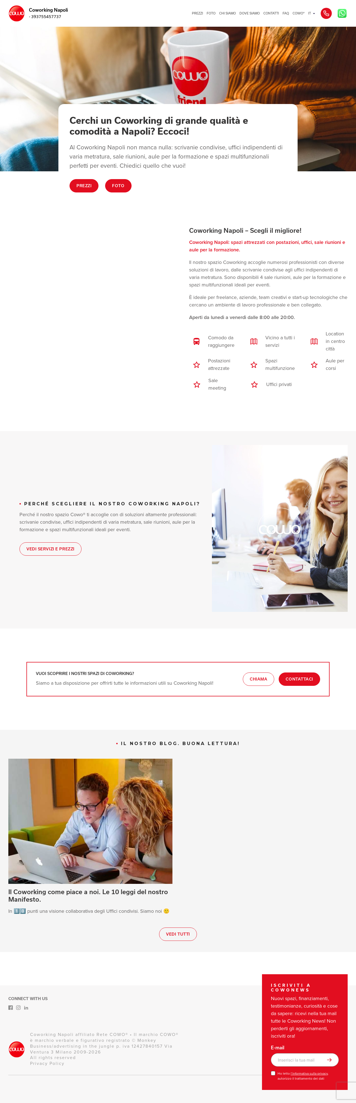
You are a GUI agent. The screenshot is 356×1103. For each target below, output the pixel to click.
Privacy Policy (47, 1063)
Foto (118, 186)
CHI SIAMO (227, 13)
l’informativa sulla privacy (309, 1073)
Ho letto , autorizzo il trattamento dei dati (303, 1076)
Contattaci (299, 679)
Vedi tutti (178, 934)
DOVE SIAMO (249, 13)
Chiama (258, 679)
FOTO (211, 13)
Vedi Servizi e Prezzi (50, 549)
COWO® (299, 13)
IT (309, 13)
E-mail (277, 1047)
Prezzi (84, 186)
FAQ (286, 13)
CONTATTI (271, 13)
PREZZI (197, 13)
